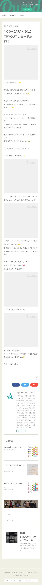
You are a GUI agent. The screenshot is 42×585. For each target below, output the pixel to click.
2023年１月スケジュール (13, 483)
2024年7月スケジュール (12, 447)
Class (22, 15)
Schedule (13, 15)
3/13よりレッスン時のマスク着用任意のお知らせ (21, 465)
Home (4, 15)
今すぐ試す (27, 9)
